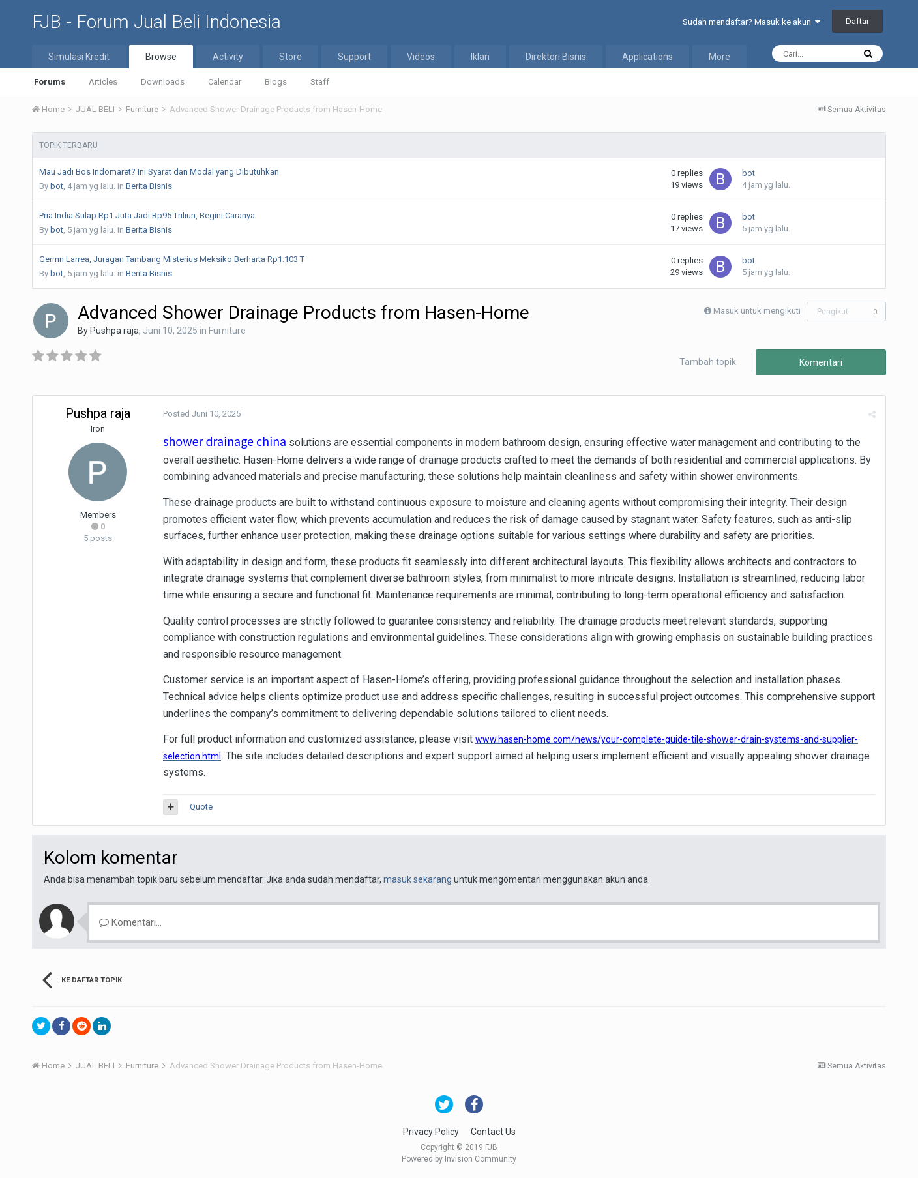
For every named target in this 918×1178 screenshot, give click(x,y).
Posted (202, 414)
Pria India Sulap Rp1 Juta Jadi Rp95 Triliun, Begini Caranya (147, 215)
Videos (421, 57)
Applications (647, 57)
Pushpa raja (114, 330)
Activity (228, 57)
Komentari (820, 362)
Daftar (857, 21)
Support (354, 57)
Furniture (227, 330)
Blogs (276, 82)
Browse (161, 57)
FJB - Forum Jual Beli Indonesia (156, 22)
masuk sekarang (417, 879)
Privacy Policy (431, 1131)
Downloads (163, 82)
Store (290, 57)
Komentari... (130, 922)
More (719, 57)
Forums (49, 82)
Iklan (480, 57)
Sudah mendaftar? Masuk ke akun (751, 22)
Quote (201, 807)
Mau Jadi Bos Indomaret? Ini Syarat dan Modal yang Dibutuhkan (159, 172)
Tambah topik (707, 362)
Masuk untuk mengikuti (757, 311)
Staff (319, 82)
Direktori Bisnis (556, 57)
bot (56, 186)
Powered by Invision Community (459, 1159)
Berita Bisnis (149, 186)
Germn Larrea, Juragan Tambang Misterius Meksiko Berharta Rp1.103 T (171, 259)
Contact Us (493, 1131)
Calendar (224, 82)
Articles (103, 82)
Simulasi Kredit (79, 57)
